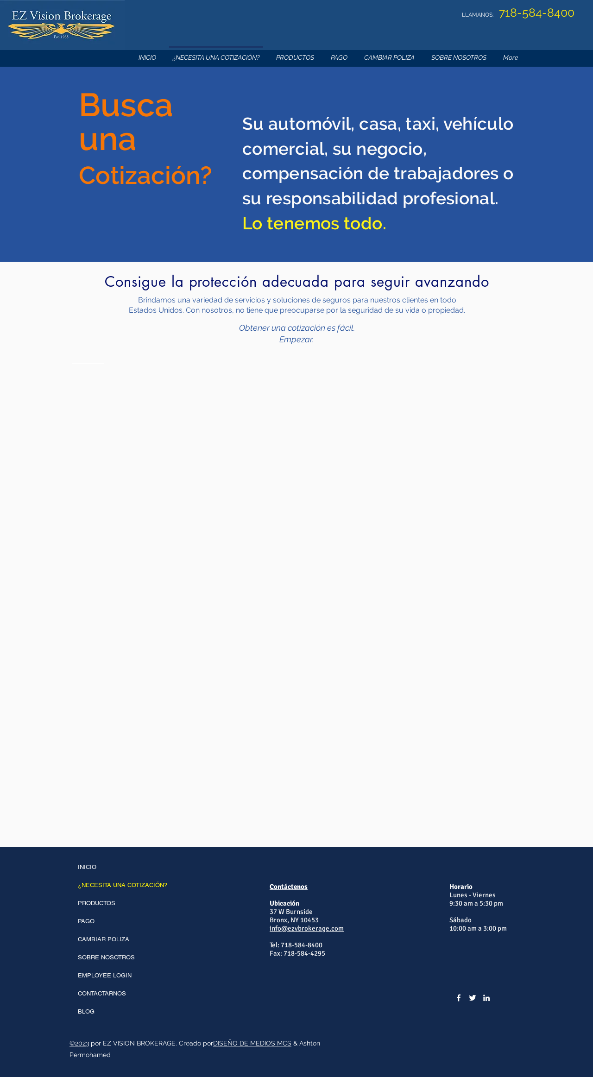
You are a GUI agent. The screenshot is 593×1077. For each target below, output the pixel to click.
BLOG (86, 1011)
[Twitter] (472, 997)
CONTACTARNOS (102, 993)
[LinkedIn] (486, 997)
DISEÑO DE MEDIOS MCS (252, 1043)
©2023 (79, 1043)
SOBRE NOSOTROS (106, 957)
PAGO (86, 921)
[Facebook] (458, 997)
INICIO (87, 866)
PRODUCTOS (96, 903)
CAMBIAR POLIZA (103, 939)
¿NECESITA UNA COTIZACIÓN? (122, 885)
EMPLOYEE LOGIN (105, 975)
